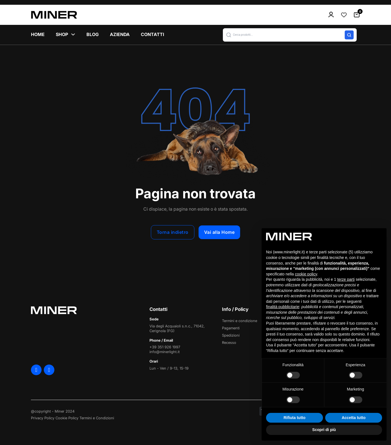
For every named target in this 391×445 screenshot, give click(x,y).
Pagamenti (231, 328)
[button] (290, 35)
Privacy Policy (42, 418)
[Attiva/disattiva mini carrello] (356, 14)
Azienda (120, 34)
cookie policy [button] (306, 274)
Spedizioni (231, 335)
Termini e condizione (239, 320)
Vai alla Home (219, 232)
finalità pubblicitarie (282, 306)
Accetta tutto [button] (354, 417)
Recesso (229, 342)
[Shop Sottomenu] (73, 34)
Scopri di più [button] (324, 429)
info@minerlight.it (164, 351)
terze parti (345, 279)
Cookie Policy (66, 418)
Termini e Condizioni (96, 418)
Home (38, 34)
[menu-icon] (331, 14)
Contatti (152, 34)
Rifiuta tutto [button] (295, 417)
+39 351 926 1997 (164, 347)
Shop (62, 34)
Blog (92, 34)
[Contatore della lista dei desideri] (344, 15)
